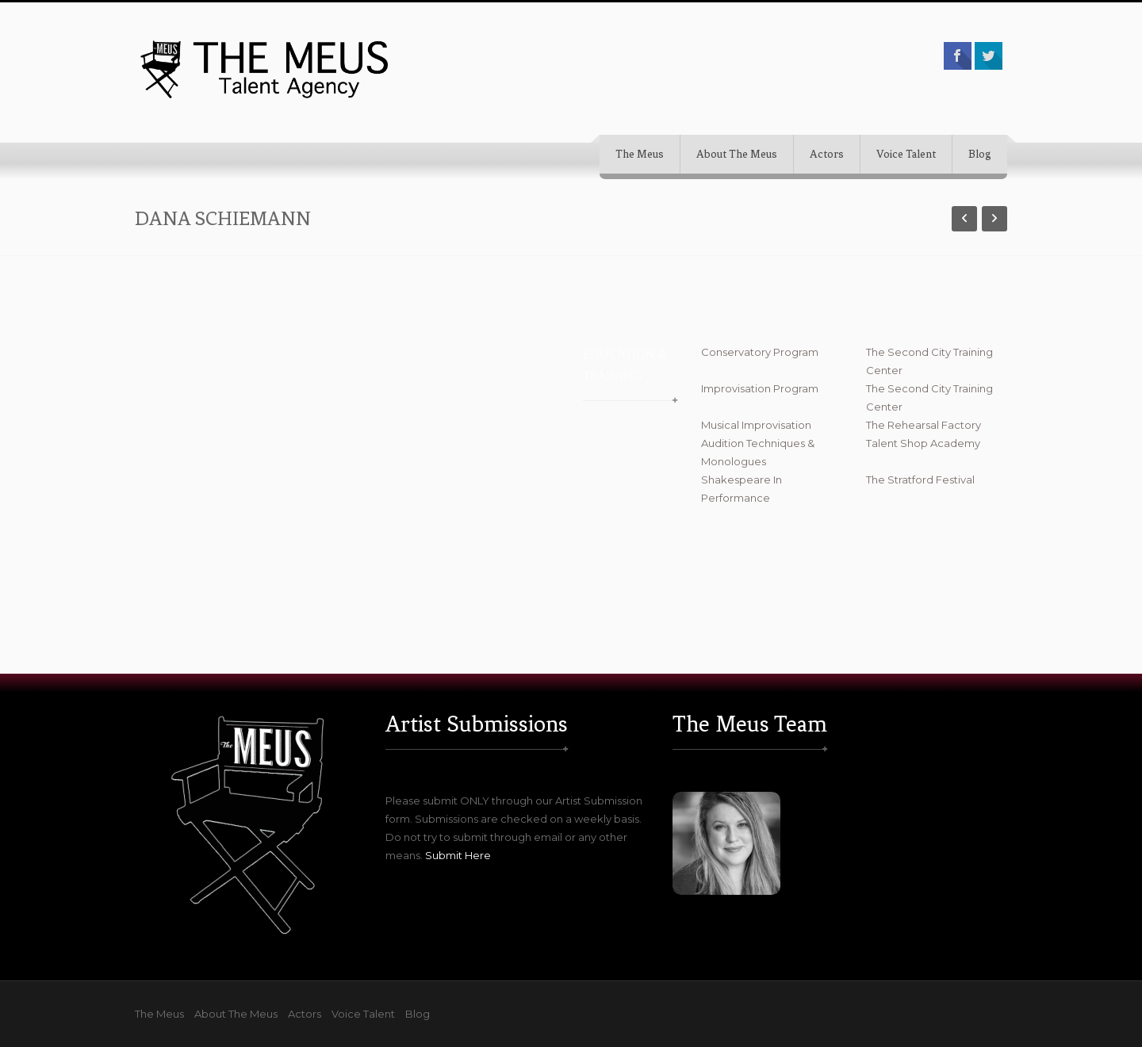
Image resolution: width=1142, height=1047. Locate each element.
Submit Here (458, 855)
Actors (827, 154)
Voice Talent (906, 154)
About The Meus (736, 154)
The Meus (639, 154)
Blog (979, 154)
